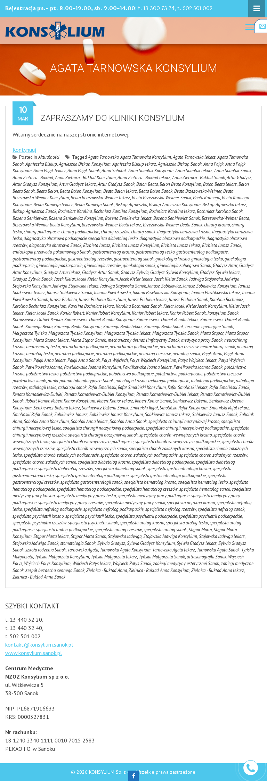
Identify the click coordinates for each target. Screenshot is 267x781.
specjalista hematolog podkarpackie (89, 489)
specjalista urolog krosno (142, 523)
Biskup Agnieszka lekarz (224, 205)
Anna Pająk (213, 164)
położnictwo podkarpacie (131, 374)
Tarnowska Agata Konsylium (125, 550)
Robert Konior (37, 401)
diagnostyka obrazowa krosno (183, 232)
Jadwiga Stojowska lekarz (75, 286)
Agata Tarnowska (103, 157)
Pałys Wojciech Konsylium (153, 360)
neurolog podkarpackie (116, 354)
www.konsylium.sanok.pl (33, 652)
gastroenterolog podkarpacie (202, 252)
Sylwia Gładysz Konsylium (151, 543)
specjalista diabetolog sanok (120, 469)
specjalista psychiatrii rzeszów (39, 523)
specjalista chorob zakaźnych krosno (161, 448)
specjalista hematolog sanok (204, 489)
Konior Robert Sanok (188, 313)
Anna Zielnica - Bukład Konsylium (85, 178)
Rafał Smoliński (102, 387)
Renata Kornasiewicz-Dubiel (38, 394)
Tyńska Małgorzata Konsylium (62, 557)
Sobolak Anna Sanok (128, 421)
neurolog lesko (39, 354)
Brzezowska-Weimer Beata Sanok (172, 225)
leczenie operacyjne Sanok (209, 327)
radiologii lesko (42, 387)
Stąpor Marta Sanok (88, 536)
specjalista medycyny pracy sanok (135, 503)
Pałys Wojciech (115, 360)
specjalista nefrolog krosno (191, 503)
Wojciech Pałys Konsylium (47, 563)
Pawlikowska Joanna (43, 367)
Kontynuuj (24, 149)
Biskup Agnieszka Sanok (34, 211)
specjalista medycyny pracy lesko (86, 496)
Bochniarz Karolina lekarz (172, 211)
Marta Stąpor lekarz (51, 340)
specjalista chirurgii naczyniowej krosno (183, 421)
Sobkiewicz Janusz (71, 414)
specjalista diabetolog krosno (104, 462)
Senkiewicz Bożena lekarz (56, 408)
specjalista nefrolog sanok (221, 509)
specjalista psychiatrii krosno (38, 516)
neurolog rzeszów (155, 354)
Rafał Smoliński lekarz (188, 387)
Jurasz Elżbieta (63, 299)
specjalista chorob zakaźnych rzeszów (213, 455)
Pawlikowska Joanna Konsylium (92, 367)
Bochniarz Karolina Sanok (220, 211)
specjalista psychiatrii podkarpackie (210, 516)
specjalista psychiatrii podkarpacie (146, 516)
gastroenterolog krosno (113, 252)
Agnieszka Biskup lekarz (134, 164)
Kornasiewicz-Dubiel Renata (38, 320)
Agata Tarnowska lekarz (194, 157)
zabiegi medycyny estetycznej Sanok (186, 563)
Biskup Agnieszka (131, 205)
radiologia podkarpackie (212, 381)
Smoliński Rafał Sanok (32, 414)
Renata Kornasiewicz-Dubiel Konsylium (99, 394)
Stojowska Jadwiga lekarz (222, 536)
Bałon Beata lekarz (220, 184)
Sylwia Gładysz (111, 543)
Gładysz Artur (225, 265)
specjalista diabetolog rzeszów (65, 469)
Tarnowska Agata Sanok (218, 550)
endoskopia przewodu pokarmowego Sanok (52, 252)
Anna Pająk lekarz (49, 171)
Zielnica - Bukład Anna (106, 570)
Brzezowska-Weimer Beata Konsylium (46, 225)
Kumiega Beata (38, 327)
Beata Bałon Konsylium (81, 191)
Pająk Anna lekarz (49, 360)
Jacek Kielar (64, 279)
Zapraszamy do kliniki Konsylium (112, 118)
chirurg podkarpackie (80, 232)
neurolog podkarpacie (74, 354)
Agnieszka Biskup (41, 164)
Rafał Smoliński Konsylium (142, 387)
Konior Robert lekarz (150, 313)
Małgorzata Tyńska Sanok (175, 333)
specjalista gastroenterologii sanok (91, 482)
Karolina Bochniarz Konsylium (39, 306)
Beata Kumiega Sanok (94, 205)
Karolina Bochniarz (226, 299)
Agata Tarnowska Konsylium (145, 157)
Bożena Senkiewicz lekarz (128, 218)
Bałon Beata (147, 184)
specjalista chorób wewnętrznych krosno (175, 435)
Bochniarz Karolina (75, 211)
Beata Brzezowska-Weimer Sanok (161, 198)
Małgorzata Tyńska (30, 333)
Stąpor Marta (200, 530)
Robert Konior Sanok (153, 401)
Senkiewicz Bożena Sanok (105, 408)
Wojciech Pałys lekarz (91, 563)
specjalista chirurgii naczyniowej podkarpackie (187, 428)
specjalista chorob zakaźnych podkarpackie (139, 455)
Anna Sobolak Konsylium (150, 171)
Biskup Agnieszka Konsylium (175, 205)
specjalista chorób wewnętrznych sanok (91, 448)
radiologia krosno (130, 381)
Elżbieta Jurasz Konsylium (135, 245)
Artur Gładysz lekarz (77, 184)
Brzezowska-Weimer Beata (225, 218)
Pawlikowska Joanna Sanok (197, 367)
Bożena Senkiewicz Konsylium (76, 218)
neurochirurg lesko (43, 347)
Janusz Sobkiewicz (164, 286)
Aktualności (48, 157)
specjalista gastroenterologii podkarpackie (168, 476)
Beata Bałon (47, 191)
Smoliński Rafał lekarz (229, 408)
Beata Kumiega (206, 198)
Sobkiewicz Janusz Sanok (214, 414)
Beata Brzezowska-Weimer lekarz (100, 198)
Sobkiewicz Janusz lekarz (167, 414)
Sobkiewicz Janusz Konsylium (116, 414)
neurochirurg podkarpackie (134, 347)
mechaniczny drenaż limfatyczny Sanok (143, 340)
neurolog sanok (186, 354)
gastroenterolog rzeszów (90, 259)
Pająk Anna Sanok (83, 360)
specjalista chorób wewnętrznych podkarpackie (177, 441)
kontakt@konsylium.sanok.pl (39, 644)
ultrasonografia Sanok (206, 557)
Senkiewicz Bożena (190, 401)
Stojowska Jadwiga (124, 536)
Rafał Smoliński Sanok (229, 387)
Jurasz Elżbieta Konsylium (102, 299)
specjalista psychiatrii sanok (93, 523)
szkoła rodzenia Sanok (45, 550)
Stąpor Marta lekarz (51, 536)
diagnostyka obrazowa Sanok (55, 245)
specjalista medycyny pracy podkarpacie (153, 496)
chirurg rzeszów (115, 232)
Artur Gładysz (239, 178)
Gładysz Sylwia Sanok (32, 279)
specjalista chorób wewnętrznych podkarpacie (92, 441)
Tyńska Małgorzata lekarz (114, 557)
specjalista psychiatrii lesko (89, 516)
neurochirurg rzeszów (179, 347)
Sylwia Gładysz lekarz (197, 543)
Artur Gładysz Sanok (116, 184)
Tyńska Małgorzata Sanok (162, 557)
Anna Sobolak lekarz (193, 171)
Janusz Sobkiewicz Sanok (69, 293)
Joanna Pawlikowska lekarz (215, 293)
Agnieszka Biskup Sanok (180, 164)
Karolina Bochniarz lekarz (91, 306)
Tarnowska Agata (82, 550)
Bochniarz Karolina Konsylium (120, 211)
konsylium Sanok (223, 313)
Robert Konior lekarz (115, 401)
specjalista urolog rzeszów (118, 530)
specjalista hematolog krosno (150, 482)
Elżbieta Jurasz (96, 245)
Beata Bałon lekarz (120, 191)
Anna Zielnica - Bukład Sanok (198, 178)
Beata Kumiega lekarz (53, 205)
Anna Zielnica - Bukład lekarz (144, 178)
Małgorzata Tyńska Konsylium (75, 333)
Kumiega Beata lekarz (123, 327)
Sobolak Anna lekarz (89, 421)
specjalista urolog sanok (165, 530)
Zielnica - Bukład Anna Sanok (39, 577)
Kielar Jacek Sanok (41, 313)
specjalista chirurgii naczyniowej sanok (103, 435)
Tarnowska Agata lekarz (173, 550)
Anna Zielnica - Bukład (33, 178)
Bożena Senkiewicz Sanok (176, 218)
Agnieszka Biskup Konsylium (85, 164)
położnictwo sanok (29, 381)
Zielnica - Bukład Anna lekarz (217, 570)
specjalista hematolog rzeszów (150, 489)
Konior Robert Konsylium (108, 313)
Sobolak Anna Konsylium (46, 421)
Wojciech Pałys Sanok (132, 563)
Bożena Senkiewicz (30, 218)
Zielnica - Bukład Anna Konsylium (159, 570)
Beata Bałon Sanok (155, 191)
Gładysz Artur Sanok (100, 272)
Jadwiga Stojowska (206, 279)
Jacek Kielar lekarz (136, 279)
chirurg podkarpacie (41, 232)
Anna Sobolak (114, 171)
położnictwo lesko (42, 374)
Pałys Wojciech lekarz (197, 360)
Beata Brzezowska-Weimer (197, 191)
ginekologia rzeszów (102, 265)
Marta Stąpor (212, 333)
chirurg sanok (143, 232)
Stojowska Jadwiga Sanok (35, 543)
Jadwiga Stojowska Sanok (123, 286)
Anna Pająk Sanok (83, 171)
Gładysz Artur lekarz (61, 272)
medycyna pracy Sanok (201, 340)
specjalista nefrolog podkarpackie (113, 509)
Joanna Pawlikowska (112, 293)
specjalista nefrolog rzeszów (170, 509)
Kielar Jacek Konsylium (206, 306)
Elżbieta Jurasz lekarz (180, 245)
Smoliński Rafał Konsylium (184, 408)
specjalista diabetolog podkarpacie (163, 462)
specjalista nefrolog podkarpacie (53, 509)
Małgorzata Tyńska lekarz (127, 333)
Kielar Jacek (173, 306)
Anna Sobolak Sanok (232, 171)
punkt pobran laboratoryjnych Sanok (81, 381)
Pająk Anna (212, 354)
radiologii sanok (72, 387)
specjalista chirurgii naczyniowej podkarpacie (103, 428)
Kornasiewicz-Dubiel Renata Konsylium (99, 320)
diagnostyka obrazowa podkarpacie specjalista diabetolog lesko (81, 238)
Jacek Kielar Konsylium (97, 279)
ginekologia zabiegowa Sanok (184, 265)
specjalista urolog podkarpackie (64, 530)
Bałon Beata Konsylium (180, 184)
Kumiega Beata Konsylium (78, 327)
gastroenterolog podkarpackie (39, 259)
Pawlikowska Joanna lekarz (147, 367)
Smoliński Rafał (144, 408)
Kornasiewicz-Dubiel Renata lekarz (167, 320)
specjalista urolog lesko (187, 523)
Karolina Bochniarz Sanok (139, 306)
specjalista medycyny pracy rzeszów (70, 503)
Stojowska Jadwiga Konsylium (170, 536)
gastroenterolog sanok (134, 259)
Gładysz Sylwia (134, 272)
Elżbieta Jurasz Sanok (221, 245)
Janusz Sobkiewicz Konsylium (209, 286)
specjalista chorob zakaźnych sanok (44, 462)
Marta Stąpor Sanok (88, 340)
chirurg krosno (217, 225)
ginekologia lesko (207, 259)
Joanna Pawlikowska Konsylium (160, 293)
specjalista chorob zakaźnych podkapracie (61, 455)
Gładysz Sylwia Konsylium (174, 272)
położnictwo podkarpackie (178, 374)
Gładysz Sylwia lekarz (220, 272)
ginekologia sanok (139, 265)
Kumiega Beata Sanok (164, 327)
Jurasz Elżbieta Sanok (188, 299)
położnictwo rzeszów (223, 374)
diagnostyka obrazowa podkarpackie (172, 238)
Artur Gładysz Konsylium (35, 184)
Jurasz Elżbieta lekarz (147, 299)
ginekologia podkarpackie (59, 265)
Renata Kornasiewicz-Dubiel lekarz (167, 394)
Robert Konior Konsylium (73, 401)
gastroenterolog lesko (155, 252)
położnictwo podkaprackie (83, 374)
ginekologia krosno (172, 259)
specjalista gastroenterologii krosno (179, 469)
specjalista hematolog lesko (203, 482)
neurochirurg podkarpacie (85, 347)
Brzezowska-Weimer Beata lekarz (111, 225)
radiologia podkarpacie (168, 381)
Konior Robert (72, 313)
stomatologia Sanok (78, 543)
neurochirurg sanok (217, 347)
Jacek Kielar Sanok (170, 279)
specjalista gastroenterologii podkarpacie (92, 476)
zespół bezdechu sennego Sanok (54, 570)
